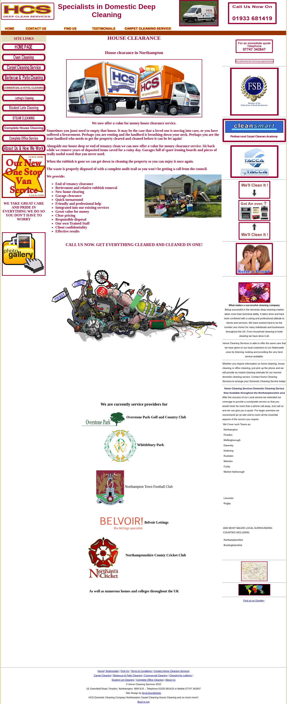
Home (101, 671)
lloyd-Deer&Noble (151, 693)
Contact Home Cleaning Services (171, 671)
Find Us (125, 671)
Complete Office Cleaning (149, 680)
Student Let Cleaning (123, 680)
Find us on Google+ (253, 600)
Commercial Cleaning (155, 675)
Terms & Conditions (141, 671)
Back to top (143, 701)
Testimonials (112, 671)
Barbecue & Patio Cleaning (127, 675)
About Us (170, 680)
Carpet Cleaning (102, 675)
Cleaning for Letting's (180, 675)
